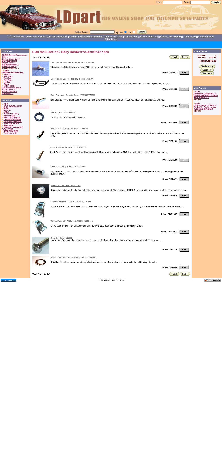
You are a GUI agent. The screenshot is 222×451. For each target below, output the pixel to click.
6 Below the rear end (170, 36)
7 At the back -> (8, 90)
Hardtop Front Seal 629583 (63, 112)
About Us (7, 110)
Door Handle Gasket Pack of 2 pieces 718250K (72, 79)
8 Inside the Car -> (9, 92)
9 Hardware (111, 39)
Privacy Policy (9, 116)
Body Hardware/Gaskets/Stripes (13, 71)
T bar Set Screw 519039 (61, 238)
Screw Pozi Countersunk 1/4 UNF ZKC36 (69, 129)
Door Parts (8, 76)
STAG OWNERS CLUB (13, 106)
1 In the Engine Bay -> (11, 59)
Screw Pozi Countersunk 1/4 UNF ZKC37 (67, 147)
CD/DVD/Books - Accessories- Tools (27, 36)
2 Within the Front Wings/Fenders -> (9, 62)
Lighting (7, 82)
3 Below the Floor (113, 36)
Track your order (10, 133)
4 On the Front (131, 36)
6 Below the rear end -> (11, 88)
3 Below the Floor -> (10, 65)
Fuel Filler (8, 80)
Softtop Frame (9, 86)
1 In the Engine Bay (57, 36)
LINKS (6, 112)
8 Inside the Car (206, 36)
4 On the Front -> (9, 67)
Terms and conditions (13, 122)
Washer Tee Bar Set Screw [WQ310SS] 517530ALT (73, 257)
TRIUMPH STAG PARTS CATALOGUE (12, 128)
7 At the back (189, 36)
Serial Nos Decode (11, 123)
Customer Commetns (12, 120)
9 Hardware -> (7, 94)
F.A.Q (6, 104)
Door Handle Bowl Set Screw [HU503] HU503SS (72, 62)
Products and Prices (12, 118)
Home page (8, 125)
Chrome (7, 74)
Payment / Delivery (11, 114)
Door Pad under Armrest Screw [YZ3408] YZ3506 (73, 95)
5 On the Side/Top (149, 36)
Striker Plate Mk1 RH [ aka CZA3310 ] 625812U (72, 221)
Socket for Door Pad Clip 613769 (65, 185)
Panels (6, 84)
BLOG (6, 108)
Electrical (7, 78)
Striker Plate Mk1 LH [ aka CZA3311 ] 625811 (70, 202)
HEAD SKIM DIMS (11, 131)
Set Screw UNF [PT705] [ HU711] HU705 (69, 167)
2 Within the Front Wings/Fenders (85, 36)
